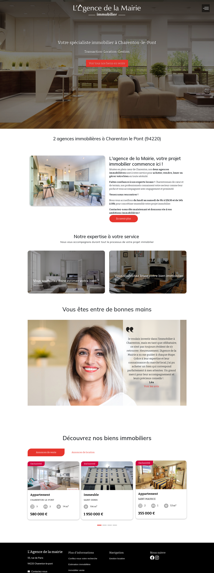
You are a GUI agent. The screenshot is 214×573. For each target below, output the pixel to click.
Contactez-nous (39, 569)
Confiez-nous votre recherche (82, 557)
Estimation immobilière (79, 562)
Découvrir (36, 287)
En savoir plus (123, 218)
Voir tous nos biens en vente (107, 63)
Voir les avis (151, 386)
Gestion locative (117, 557)
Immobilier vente (76, 568)
